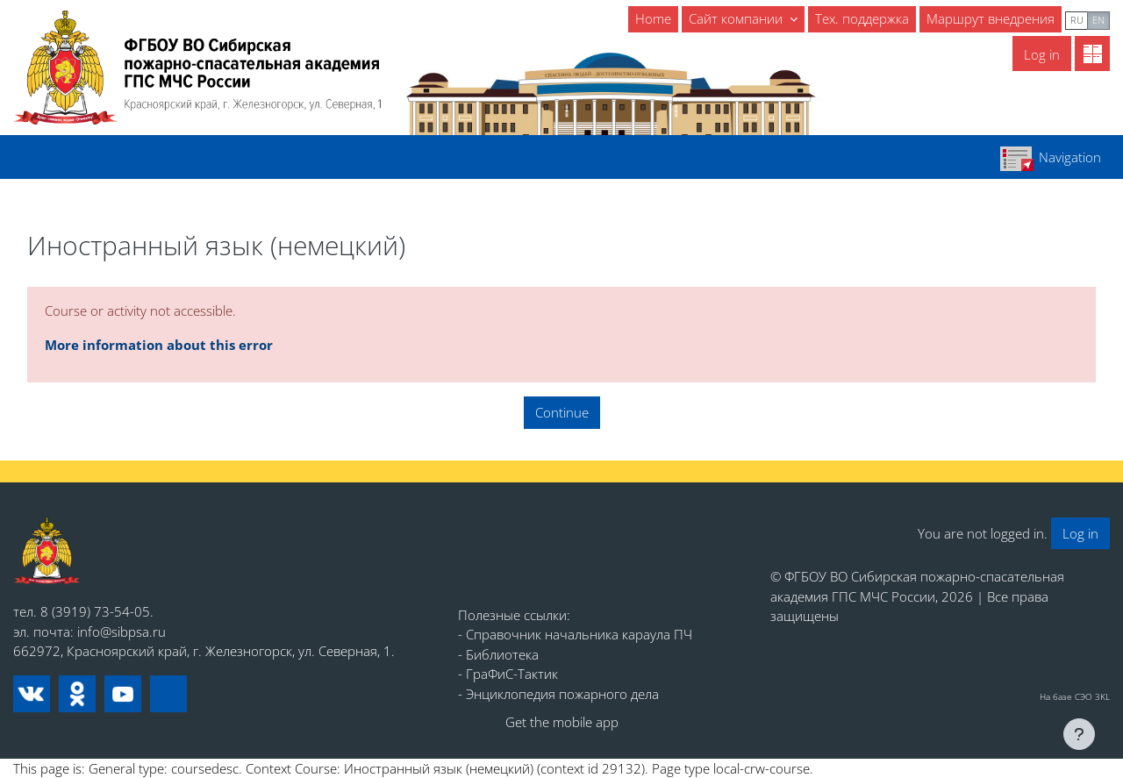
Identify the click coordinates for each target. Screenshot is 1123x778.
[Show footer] (1079, 734)
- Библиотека (498, 654)
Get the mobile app (562, 722)
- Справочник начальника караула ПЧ (575, 634)
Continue (562, 412)
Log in (1042, 54)
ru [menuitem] (1077, 19)
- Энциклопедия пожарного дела (558, 694)
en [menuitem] (1098, 19)
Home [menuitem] (653, 18)
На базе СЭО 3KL (1075, 696)
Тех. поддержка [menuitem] (862, 18)
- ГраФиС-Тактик (508, 673)
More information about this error (159, 344)
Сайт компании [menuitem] (737, 18)
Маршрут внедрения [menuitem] (990, 18)
